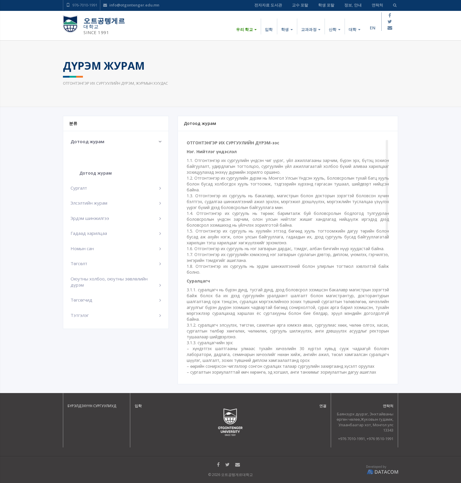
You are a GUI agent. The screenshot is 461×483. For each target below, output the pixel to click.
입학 (269, 29)
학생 (287, 29)
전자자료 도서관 (268, 5)
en (372, 28)
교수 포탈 (300, 5)
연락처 (377, 5)
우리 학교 (246, 29)
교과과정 (311, 29)
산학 (334, 29)
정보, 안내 (353, 5)
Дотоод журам (95, 173)
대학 (354, 29)
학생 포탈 (326, 5)
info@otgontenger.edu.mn (131, 5)
